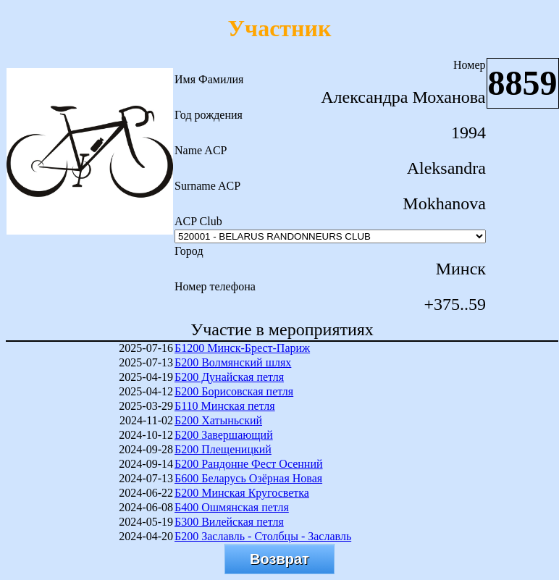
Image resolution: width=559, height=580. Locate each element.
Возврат (279, 559)
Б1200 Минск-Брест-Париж (242, 348)
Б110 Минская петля (225, 406)
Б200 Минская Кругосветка (242, 493)
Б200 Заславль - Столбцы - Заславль (263, 536)
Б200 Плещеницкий (223, 449)
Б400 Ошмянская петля (232, 507)
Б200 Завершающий (224, 435)
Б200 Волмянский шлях (233, 362)
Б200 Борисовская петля (234, 391)
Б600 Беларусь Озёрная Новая (248, 478)
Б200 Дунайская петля (229, 377)
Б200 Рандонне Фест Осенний (249, 464)
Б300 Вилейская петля (229, 522)
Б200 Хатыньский (218, 420)
